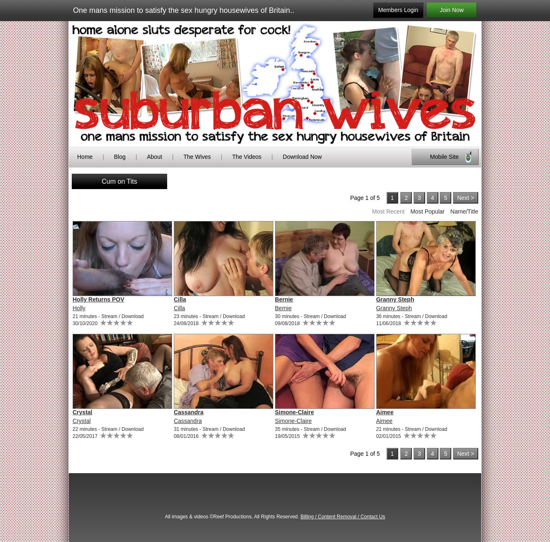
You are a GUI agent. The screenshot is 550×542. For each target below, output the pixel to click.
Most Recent (388, 211)
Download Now (302, 156)
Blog (120, 156)
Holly (79, 308)
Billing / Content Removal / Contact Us (342, 517)
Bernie (284, 299)
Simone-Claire (294, 412)
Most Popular (427, 211)
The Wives (197, 156)
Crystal (82, 412)
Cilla (180, 299)
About (155, 156)
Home (84, 156)
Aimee (385, 412)
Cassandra (189, 412)
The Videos (247, 156)
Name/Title (464, 211)
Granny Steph (395, 299)
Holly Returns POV (98, 299)
